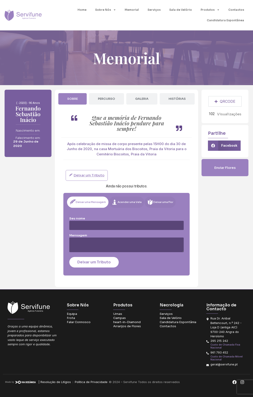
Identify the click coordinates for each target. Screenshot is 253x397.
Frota (71, 318)
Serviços (154, 9)
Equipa (72, 314)
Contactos (236, 9)
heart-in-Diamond (127, 322)
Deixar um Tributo (94, 262)
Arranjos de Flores (127, 326)
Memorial (132, 9)
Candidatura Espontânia (178, 322)
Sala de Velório (180, 9)
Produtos (210, 10)
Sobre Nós (105, 10)
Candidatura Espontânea (225, 20)
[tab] (72, 99)
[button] (224, 145)
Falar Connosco (79, 322)
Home (82, 9)
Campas (119, 318)
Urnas (117, 314)
